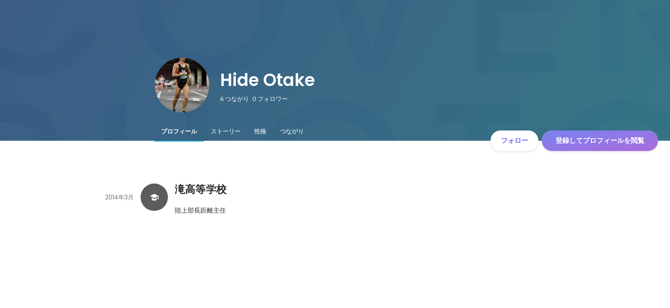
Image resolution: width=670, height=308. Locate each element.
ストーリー (226, 131)
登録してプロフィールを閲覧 (599, 140)
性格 (260, 131)
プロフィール (179, 131)
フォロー (514, 140)
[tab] (179, 131)
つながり (292, 131)
